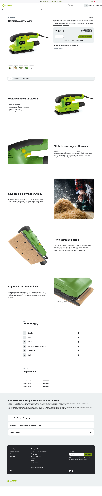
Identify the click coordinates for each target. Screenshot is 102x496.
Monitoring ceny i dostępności (69, 47)
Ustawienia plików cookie (39, 472)
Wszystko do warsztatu (10, 9)
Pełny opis (66, 25)
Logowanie (85, 459)
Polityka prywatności (38, 459)
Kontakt (35, 463)
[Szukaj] (86, 5)
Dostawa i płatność (37, 461)
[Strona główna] (2, 9)
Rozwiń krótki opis (57, 25)
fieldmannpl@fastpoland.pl (56, 1)
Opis (10, 80)
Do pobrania (27, 80)
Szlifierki (30, 9)
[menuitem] (20, 5)
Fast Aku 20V (14, 461)
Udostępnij (90, 17)
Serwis (91, 1)
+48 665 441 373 (44, 1)
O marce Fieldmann (38, 470)
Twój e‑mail (70, 456)
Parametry (17, 80)
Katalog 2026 (36, 467)
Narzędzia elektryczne (22, 9)
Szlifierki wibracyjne (39, 9)
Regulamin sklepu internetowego (41, 456)
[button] (84, 37)
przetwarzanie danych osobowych (78, 464)
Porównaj (56, 47)
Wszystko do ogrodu (16, 456)
